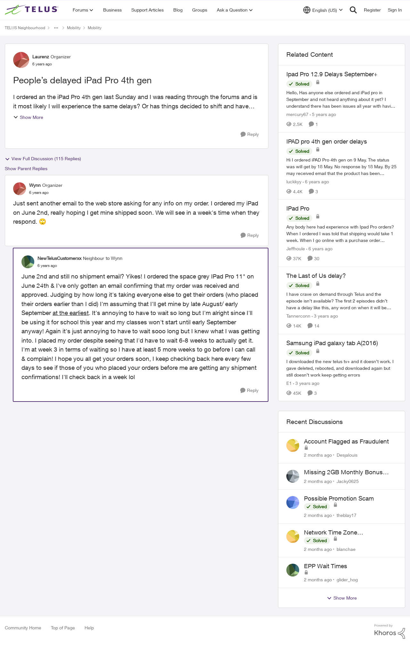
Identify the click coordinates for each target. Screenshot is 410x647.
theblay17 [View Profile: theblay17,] (347, 515)
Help (89, 627)
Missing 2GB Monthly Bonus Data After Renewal (343, 472)
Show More (28, 117)
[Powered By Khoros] (389, 631)
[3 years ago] (325, 315)
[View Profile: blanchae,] (292, 536)
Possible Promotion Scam (339, 498)
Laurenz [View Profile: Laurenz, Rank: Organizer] (40, 56)
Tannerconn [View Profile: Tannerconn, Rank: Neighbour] (298, 316)
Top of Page (63, 627)
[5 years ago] (323, 114)
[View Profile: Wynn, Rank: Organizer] (19, 188)
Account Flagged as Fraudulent (346, 441)
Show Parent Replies (26, 168)
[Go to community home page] (32, 10)
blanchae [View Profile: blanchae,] (346, 549)
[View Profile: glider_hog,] (292, 570)
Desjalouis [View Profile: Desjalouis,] (347, 455)
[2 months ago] (318, 455)
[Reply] (249, 134)
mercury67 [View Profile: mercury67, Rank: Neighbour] (297, 114)
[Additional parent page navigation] (56, 27)
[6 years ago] (316, 181)
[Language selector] (323, 10)
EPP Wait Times (325, 565)
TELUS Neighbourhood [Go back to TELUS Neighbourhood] (25, 27)
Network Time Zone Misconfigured (330, 532)
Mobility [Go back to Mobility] (74, 27)
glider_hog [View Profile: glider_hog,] (347, 579)
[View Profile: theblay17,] (292, 502)
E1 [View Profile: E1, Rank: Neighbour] (289, 383)
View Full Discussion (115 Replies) (43, 159)
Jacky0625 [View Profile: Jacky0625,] (348, 481)
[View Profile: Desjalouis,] (292, 445)
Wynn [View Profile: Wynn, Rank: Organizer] (35, 185)
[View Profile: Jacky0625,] (292, 476)
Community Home (23, 627)
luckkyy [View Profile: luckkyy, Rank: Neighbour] (293, 181)
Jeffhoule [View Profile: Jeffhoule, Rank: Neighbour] (295, 248)
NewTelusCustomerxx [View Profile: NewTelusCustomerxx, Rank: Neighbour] (59, 258)
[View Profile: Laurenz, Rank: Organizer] (21, 60)
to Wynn (114, 258)
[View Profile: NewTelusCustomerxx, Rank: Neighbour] (27, 261)
